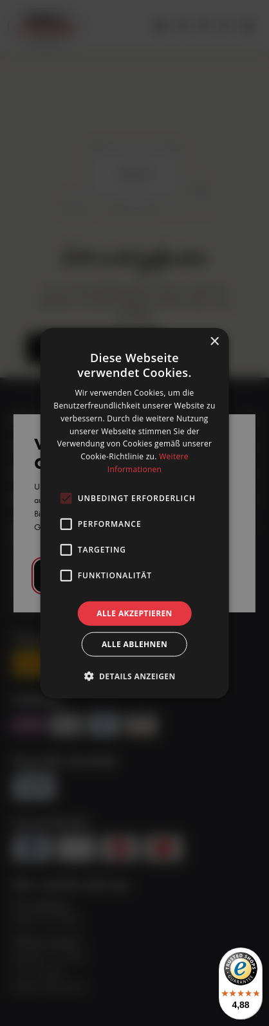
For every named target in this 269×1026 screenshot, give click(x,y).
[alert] (134, 513)
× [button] (214, 341)
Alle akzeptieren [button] (134, 612)
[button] (134, 676)
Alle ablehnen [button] (134, 644)
